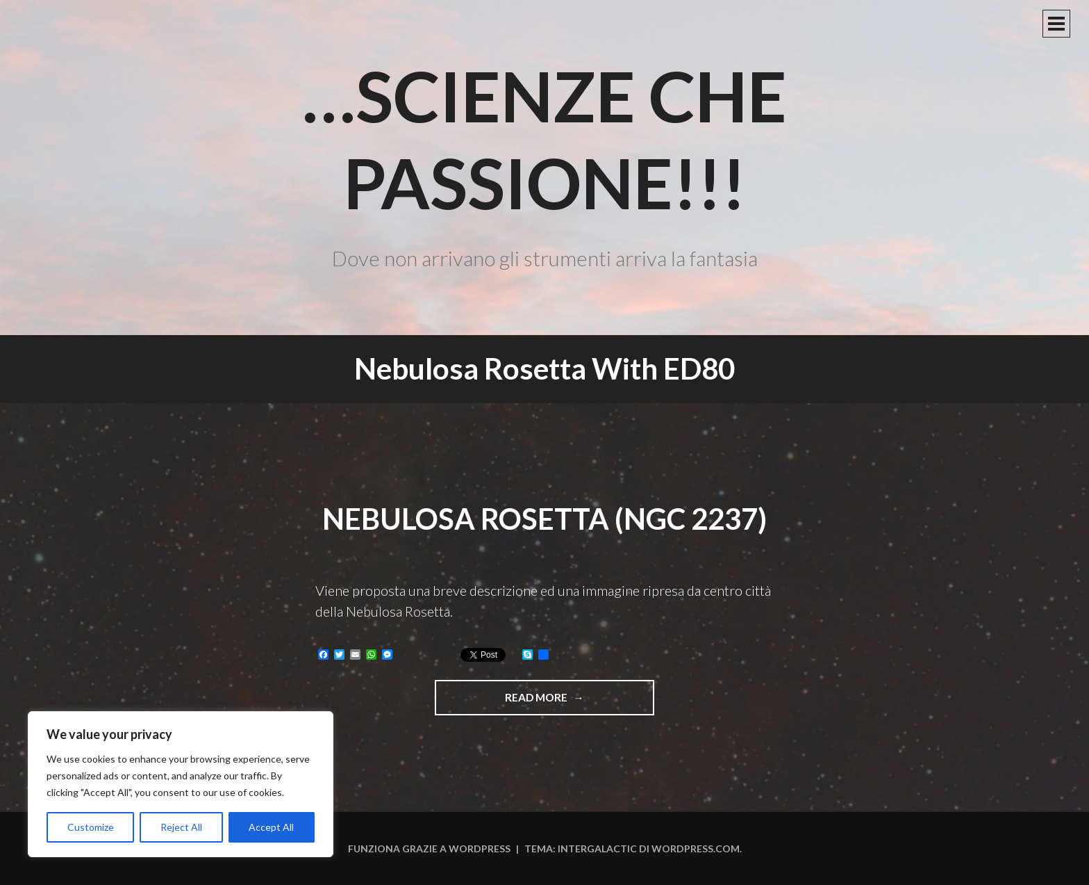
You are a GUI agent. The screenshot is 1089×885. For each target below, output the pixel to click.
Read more (568, 702)
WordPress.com (695, 848)
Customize (90, 827)
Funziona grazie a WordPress (429, 848)
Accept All (271, 827)
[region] (180, 784)
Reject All (181, 827)
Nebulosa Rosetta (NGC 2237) (544, 518)
